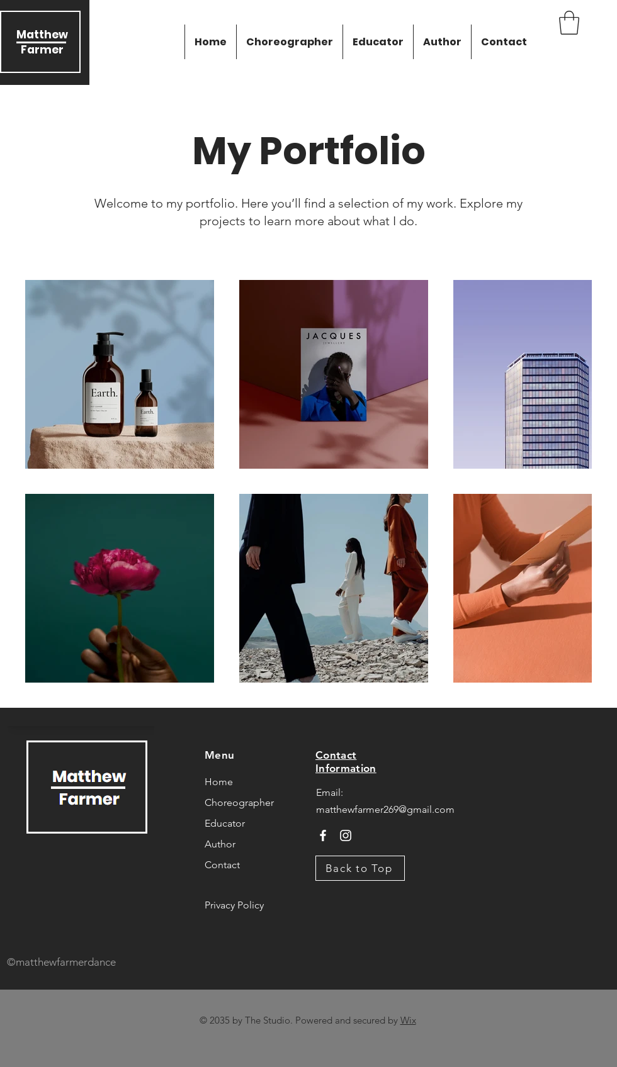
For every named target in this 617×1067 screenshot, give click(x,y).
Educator (225, 823)
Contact (222, 865)
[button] (569, 23)
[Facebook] (323, 835)
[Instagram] (345, 835)
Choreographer (239, 802)
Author (220, 844)
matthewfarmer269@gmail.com (385, 809)
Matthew (42, 34)
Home (219, 782)
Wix (408, 1020)
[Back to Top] (360, 868)
